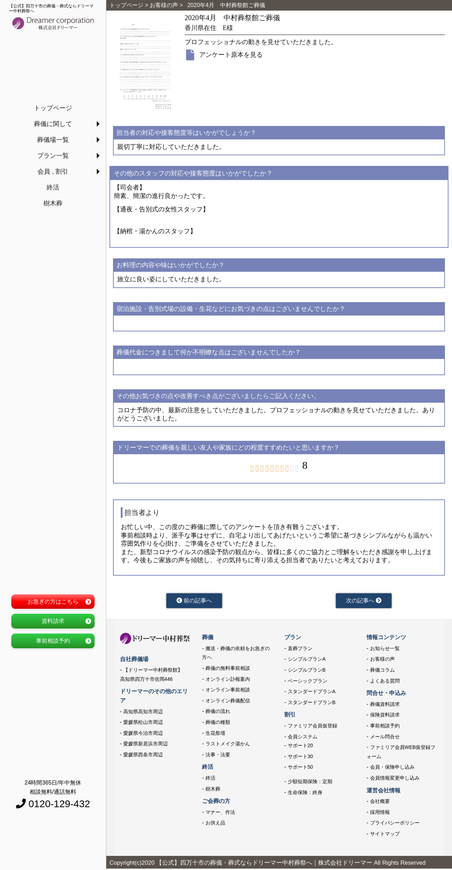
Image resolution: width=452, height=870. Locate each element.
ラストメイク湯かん (228, 745)
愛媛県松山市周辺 (143, 724)
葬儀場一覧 (53, 139)
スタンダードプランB (311, 704)
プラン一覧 (53, 155)
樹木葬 (53, 203)
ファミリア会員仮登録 (312, 727)
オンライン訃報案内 (228, 681)
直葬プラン (300, 650)
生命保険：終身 (305, 794)
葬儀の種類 (218, 724)
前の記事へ (194, 601)
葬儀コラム (382, 671)
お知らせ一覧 (385, 650)
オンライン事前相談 (228, 691)
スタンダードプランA (311, 693)
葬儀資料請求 (385, 706)
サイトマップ (385, 835)
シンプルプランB (307, 671)
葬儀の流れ (218, 713)
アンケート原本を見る (231, 54)
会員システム (302, 738)
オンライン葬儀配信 (228, 702)
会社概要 (380, 803)
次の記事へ (364, 601)
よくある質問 (385, 682)
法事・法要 (218, 756)
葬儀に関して (53, 123)
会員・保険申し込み (392, 769)
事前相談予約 (53, 641)
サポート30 (300, 758)
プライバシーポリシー (395, 824)
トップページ (53, 108)
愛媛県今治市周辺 (143, 735)
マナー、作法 (220, 814)
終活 (53, 187)
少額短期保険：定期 (310, 783)
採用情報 (380, 814)
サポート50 (300, 769)
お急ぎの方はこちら (53, 602)
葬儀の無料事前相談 (228, 670)
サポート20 (300, 747)
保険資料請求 (385, 716)
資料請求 (53, 621)
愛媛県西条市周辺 (143, 756)
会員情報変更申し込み (395, 779)
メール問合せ (385, 738)
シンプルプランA (307, 661)
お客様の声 (382, 661)
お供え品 (215, 824)
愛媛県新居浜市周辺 (145, 745)
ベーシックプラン (307, 682)
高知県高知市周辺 (143, 713)
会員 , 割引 (52, 171)
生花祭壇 (215, 735)
